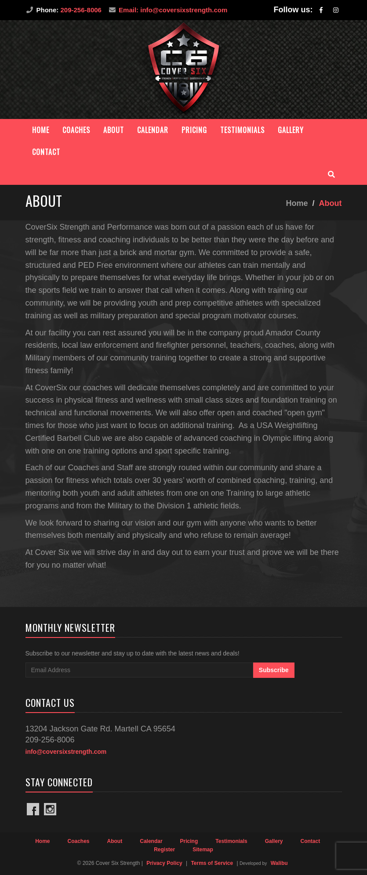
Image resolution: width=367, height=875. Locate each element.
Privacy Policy (164, 863)
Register (164, 849)
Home (40, 130)
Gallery (291, 130)
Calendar (152, 130)
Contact (46, 152)
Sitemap (203, 849)
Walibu (279, 863)
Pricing (194, 130)
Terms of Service (212, 863)
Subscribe (274, 669)
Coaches (76, 130)
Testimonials (242, 130)
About (113, 130)
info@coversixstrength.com (66, 751)
